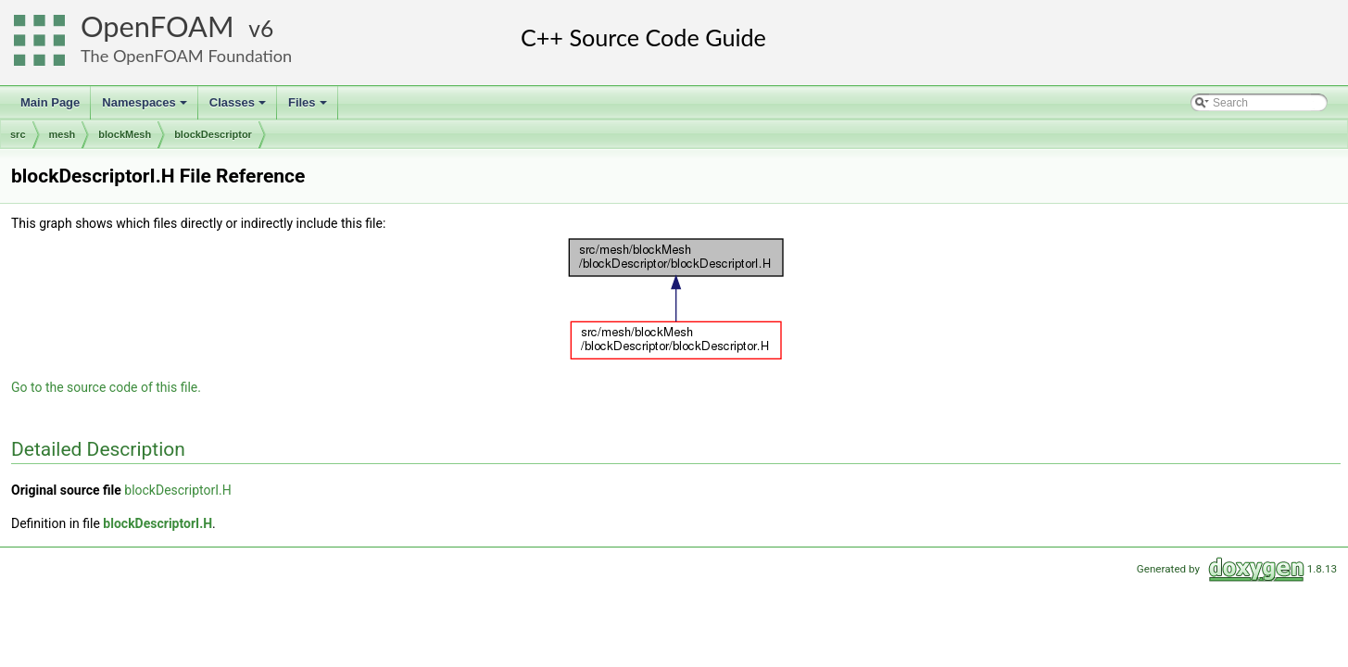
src (18, 134)
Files (309, 107)
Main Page (50, 102)
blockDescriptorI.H (178, 490)
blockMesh (124, 134)
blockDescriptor (213, 134)
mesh (62, 134)
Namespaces (146, 107)
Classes (239, 107)
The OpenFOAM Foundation (186, 55)
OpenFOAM (157, 26)
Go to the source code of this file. (106, 387)
